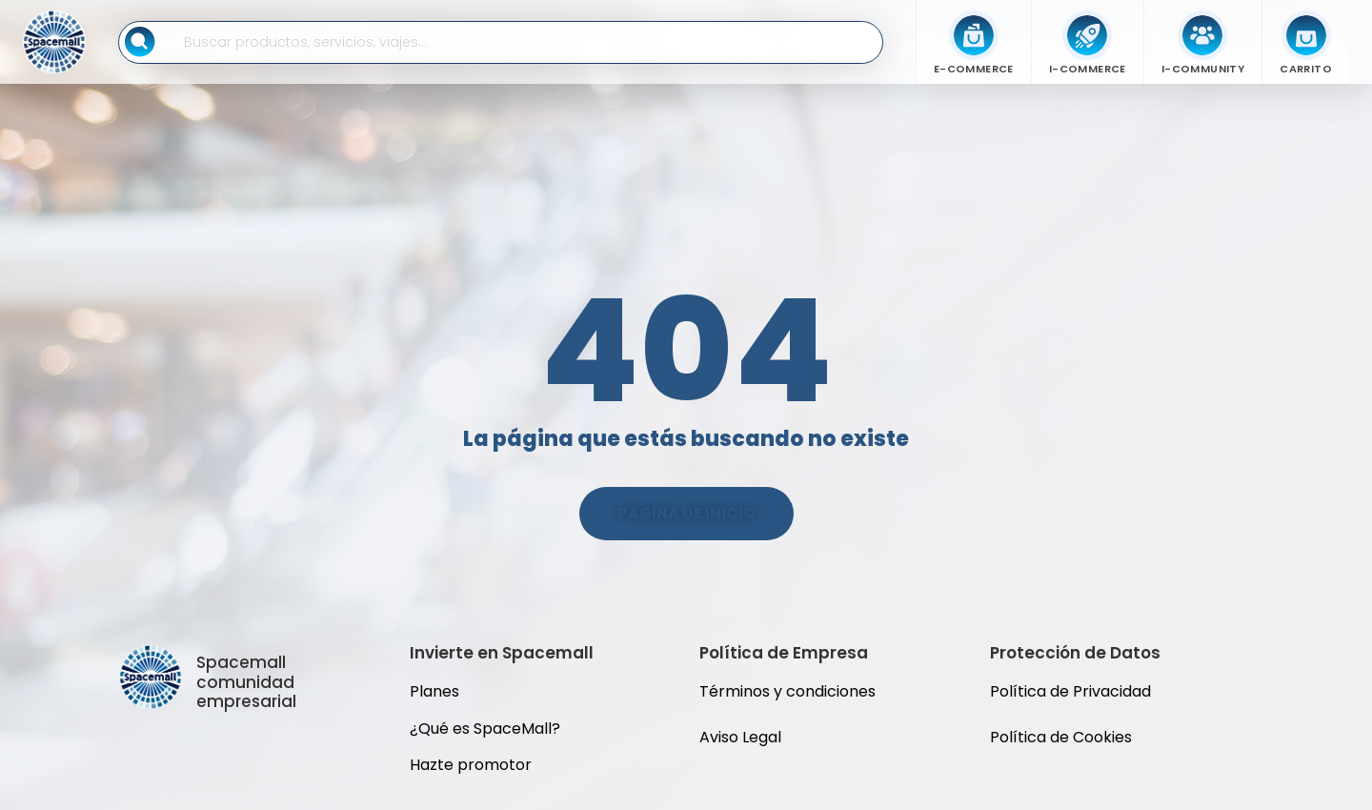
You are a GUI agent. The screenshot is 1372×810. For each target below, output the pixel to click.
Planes (434, 691)
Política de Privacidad (1072, 691)
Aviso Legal (740, 737)
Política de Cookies (1061, 737)
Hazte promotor (471, 765)
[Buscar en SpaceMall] (521, 42)
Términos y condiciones (787, 691)
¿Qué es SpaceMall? (485, 728)
